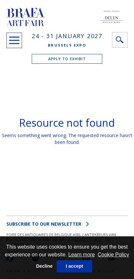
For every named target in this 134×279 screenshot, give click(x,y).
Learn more (81, 254)
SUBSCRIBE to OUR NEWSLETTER (47, 224)
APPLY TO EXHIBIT (67, 58)
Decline (44, 266)
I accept (74, 266)
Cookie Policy (113, 254)
